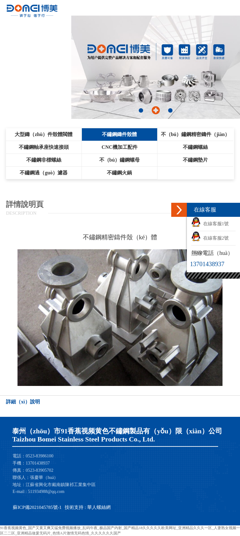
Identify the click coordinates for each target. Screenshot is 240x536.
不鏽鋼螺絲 (195, 147)
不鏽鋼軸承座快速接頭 (44, 147)
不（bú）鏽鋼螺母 (119, 160)
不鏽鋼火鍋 (119, 172)
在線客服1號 (210, 223)
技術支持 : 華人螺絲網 (88, 507)
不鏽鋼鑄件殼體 (119, 134)
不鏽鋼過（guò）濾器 (44, 172)
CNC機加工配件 (120, 147)
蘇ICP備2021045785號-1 (37, 507)
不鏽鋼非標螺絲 (43, 160)
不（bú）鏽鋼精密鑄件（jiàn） (195, 134)
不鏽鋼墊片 (195, 160)
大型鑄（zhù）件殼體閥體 (43, 134)
